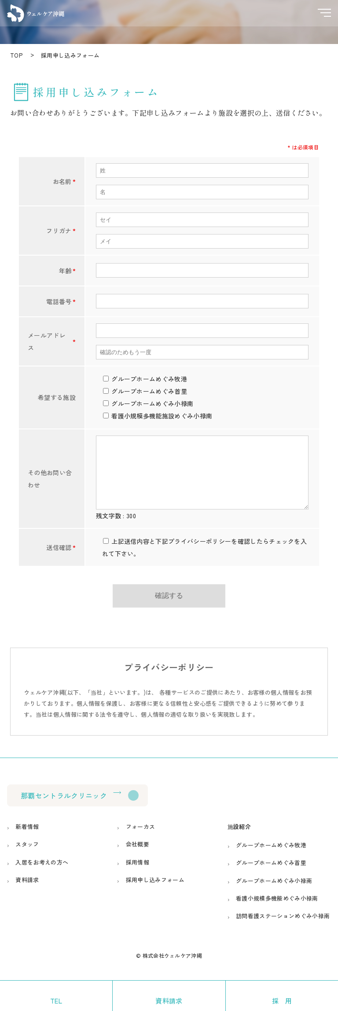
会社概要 (137, 857)
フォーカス (140, 839)
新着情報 (27, 839)
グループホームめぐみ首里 (271, 876)
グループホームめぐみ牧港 (271, 858)
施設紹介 (239, 839)
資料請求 (27, 893)
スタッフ (27, 857)
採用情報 (137, 875)
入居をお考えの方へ (42, 875)
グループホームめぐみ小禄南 (274, 894)
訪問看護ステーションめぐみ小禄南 (283, 929)
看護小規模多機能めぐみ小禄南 (277, 911)
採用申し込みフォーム (155, 893)
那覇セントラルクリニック (64, 808)
